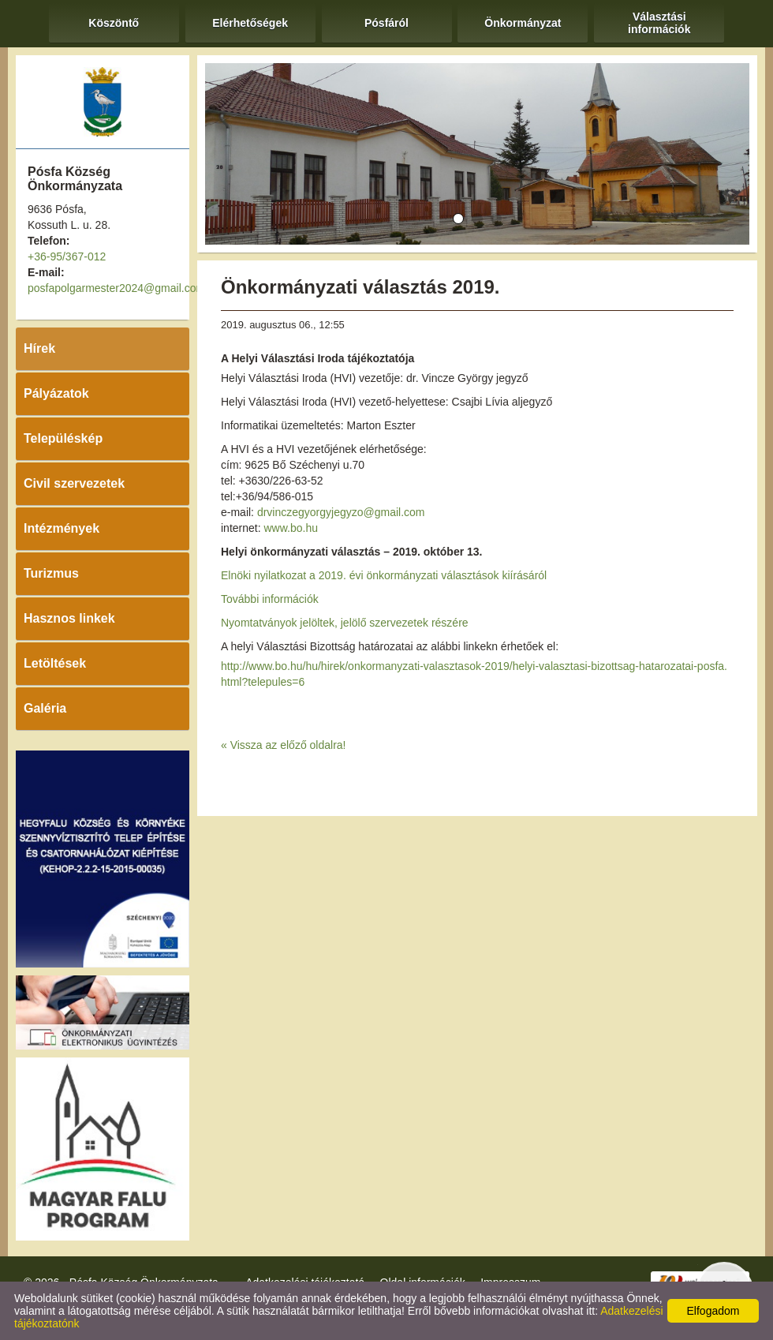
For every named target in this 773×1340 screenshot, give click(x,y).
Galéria (45, 708)
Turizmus (51, 573)
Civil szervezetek (74, 483)
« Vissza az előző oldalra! (283, 745)
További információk (270, 599)
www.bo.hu (290, 528)
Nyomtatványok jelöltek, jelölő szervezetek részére (345, 622)
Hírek (39, 348)
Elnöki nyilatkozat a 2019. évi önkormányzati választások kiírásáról (384, 575)
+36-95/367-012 (67, 256)
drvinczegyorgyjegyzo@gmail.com (341, 512)
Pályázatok (56, 393)
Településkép (63, 438)
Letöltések (55, 663)
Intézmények (61, 528)
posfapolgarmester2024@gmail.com (116, 288)
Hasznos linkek (69, 618)
